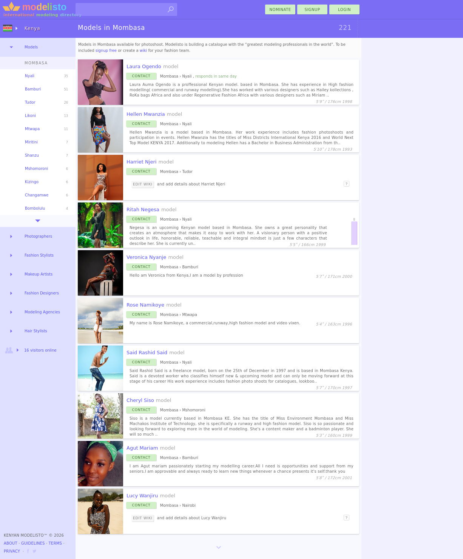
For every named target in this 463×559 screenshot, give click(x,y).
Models (31, 47)
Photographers (38, 236)
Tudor (30, 102)
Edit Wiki (142, 184)
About (10, 543)
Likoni (30, 116)
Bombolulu (35, 208)
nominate (280, 10)
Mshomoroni (36, 169)
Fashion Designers (42, 293)
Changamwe (36, 195)
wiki (143, 50)
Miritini (31, 142)
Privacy (12, 551)
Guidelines (33, 543)
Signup (312, 10)
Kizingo (32, 182)
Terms (55, 543)
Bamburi (33, 89)
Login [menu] (344, 10)
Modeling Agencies (42, 312)
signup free (106, 50)
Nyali (29, 76)
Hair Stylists (36, 331)
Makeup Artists (38, 274)
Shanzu (32, 155)
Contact (141, 76)
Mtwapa (32, 129)
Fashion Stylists (39, 255)
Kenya (32, 28)
